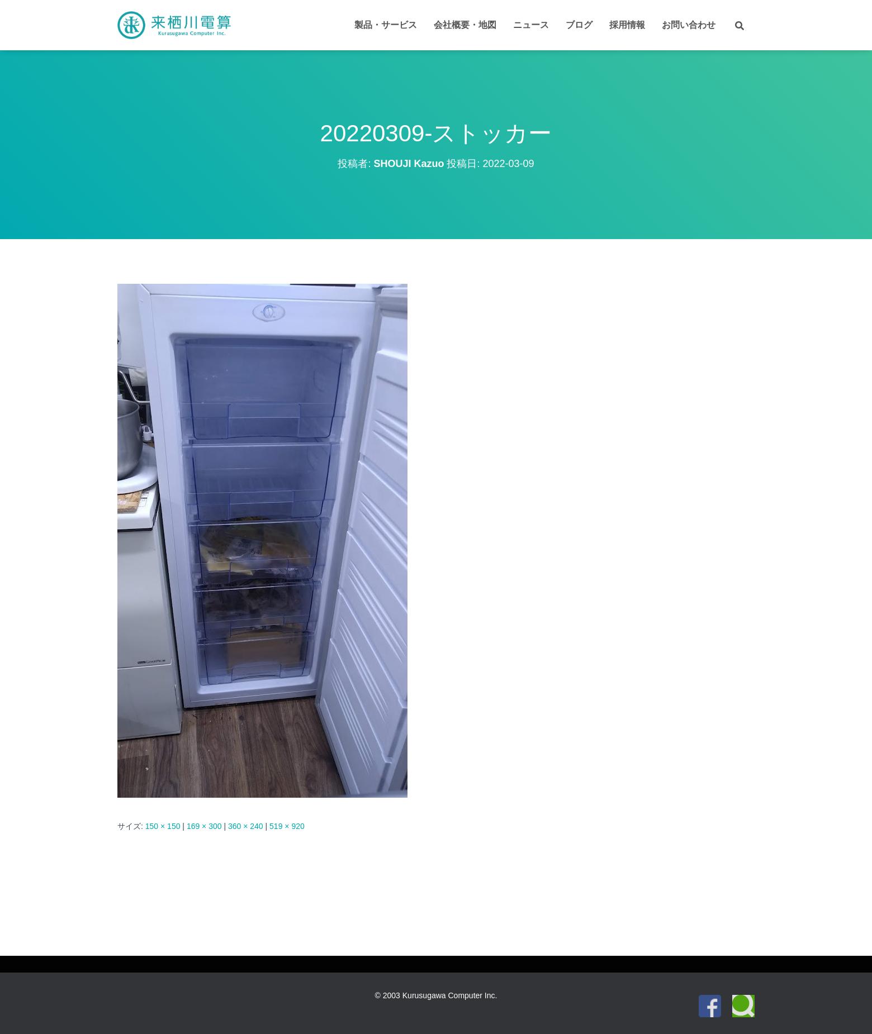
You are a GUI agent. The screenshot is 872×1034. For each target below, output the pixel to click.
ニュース (531, 25)
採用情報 (627, 25)
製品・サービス (385, 25)
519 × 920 (287, 826)
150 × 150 (163, 826)
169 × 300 (204, 826)
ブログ (579, 25)
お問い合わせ (688, 25)
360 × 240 (245, 826)
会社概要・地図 (465, 25)
